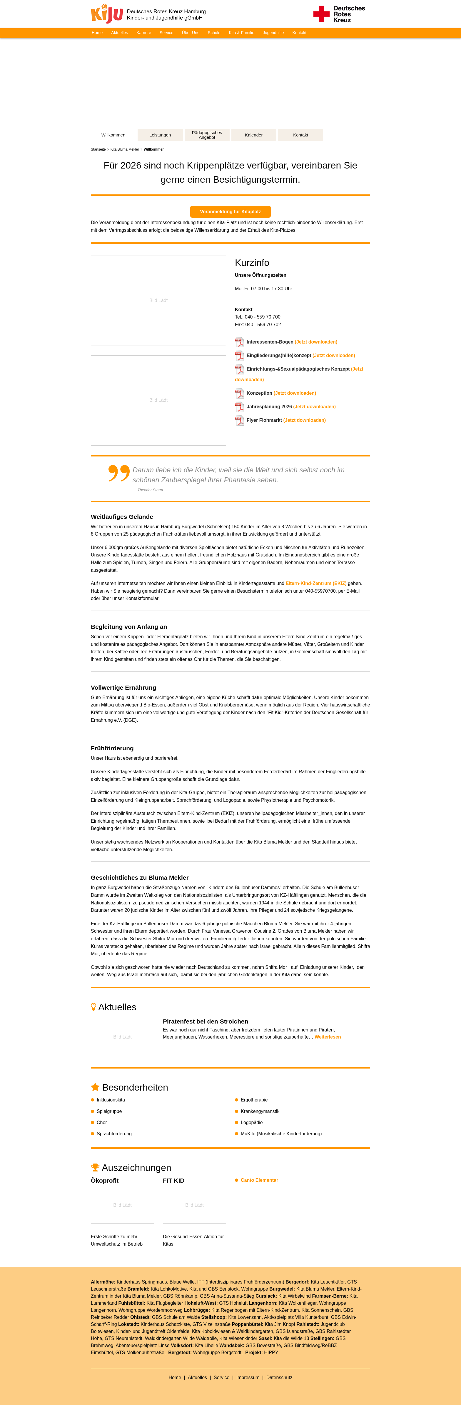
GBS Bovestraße (263, 1345)
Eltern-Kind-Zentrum (278, 1310)
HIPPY (271, 1352)
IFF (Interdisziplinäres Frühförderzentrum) (240, 1281)
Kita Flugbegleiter (164, 1303)
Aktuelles (119, 32)
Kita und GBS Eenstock (213, 1288)
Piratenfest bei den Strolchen (205, 1021)
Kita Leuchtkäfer (328, 1281)
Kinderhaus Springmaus (142, 1281)
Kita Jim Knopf (280, 1324)
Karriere (143, 32)
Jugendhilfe (273, 32)
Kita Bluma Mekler (125, 149)
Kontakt (299, 32)
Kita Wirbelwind (294, 1296)
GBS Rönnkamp (180, 1296)
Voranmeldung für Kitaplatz (230, 211)
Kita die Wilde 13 (291, 1338)
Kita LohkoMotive (169, 1288)
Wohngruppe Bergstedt (217, 1352)
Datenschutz (279, 1377)
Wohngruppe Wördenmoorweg (150, 1310)
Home (97, 32)
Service (166, 32)
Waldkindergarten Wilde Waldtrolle (181, 1338)
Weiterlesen (328, 1036)
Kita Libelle (206, 1345)
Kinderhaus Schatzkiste (165, 1324)
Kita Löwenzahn (245, 1317)
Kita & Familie (241, 32)
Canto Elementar (259, 1180)
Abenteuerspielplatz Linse (143, 1345)
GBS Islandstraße (294, 1331)
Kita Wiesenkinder (238, 1338)
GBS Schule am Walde (176, 1317)
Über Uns (190, 32)
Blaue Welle (182, 1281)
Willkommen (154, 149)
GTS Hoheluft (233, 1303)
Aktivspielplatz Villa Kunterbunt (296, 1317)
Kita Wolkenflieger (298, 1303)
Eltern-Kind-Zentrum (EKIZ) (316, 583)
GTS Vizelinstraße (212, 1324)
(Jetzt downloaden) (292, 341)
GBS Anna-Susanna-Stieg (227, 1296)
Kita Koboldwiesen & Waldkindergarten (232, 1331)
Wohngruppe (254, 1288)
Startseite (98, 149)
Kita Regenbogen (229, 1310)
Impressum (248, 1377)
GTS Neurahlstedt (123, 1338)
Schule (214, 32)
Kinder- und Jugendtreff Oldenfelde (152, 1331)
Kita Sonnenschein (321, 1310)
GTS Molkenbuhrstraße (140, 1352)
